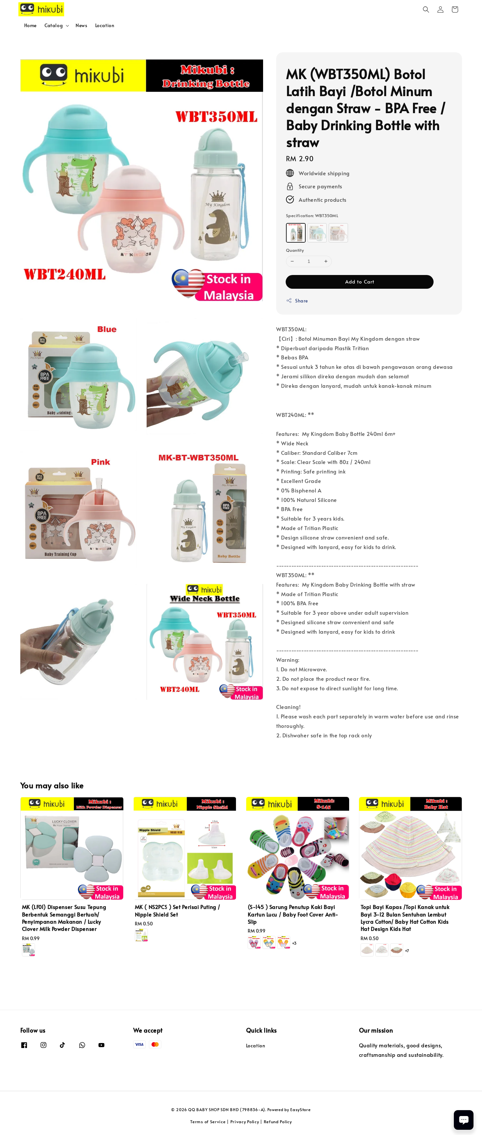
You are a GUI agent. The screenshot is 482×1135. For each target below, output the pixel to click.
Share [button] (297, 301)
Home (30, 25)
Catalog (54, 25)
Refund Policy (278, 1122)
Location (105, 25)
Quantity (295, 250)
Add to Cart (359, 281)
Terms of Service (207, 1122)
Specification (312, 215)
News (81, 25)
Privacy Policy (244, 1122)
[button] (426, 9)
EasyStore (300, 1109)
